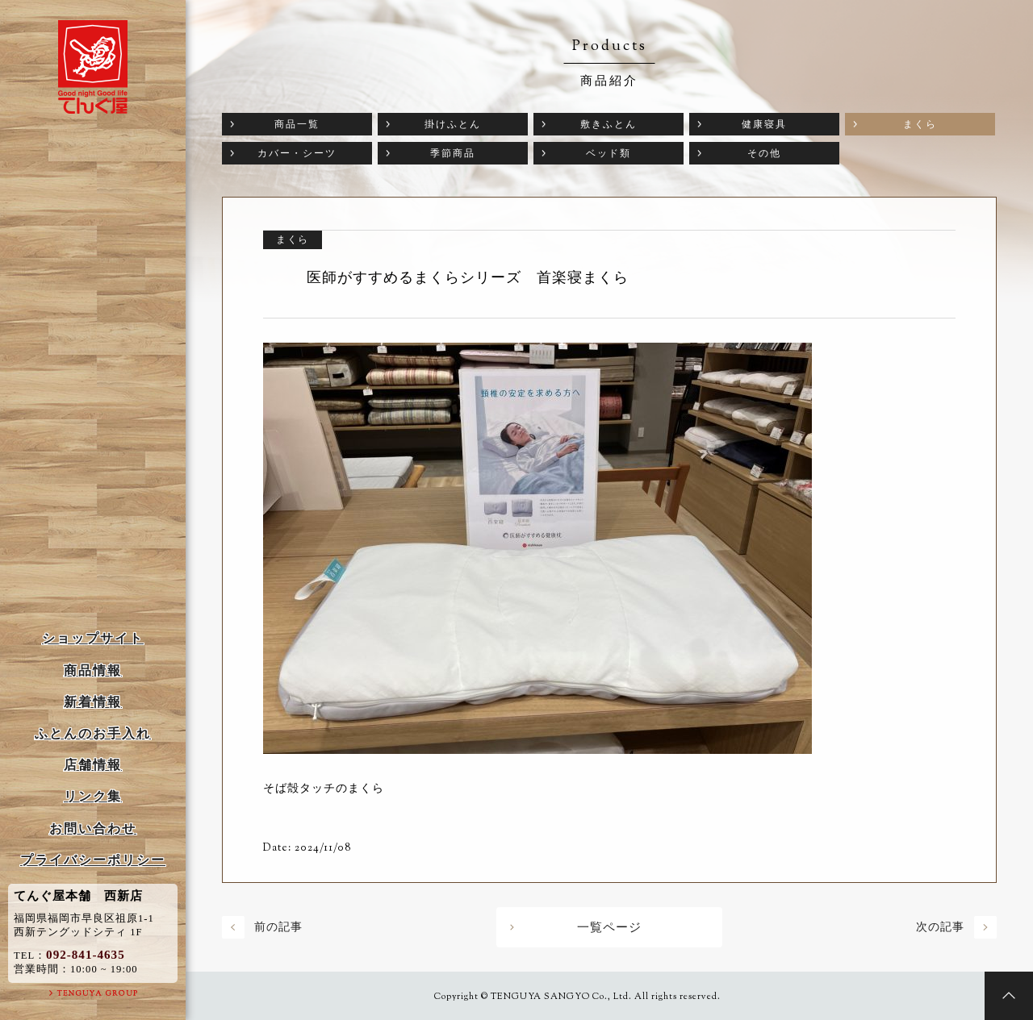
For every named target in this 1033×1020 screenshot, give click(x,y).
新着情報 (93, 702)
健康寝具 (764, 124)
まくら (920, 124)
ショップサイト (93, 638)
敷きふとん (608, 124)
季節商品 (452, 153)
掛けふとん (452, 124)
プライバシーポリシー (92, 860)
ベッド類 (608, 153)
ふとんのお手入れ (93, 733)
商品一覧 (297, 124)
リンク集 (93, 796)
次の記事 (940, 927)
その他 (764, 153)
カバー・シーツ (297, 153)
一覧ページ (609, 927)
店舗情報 (93, 765)
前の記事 (278, 927)
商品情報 (93, 670)
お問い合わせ (92, 828)
